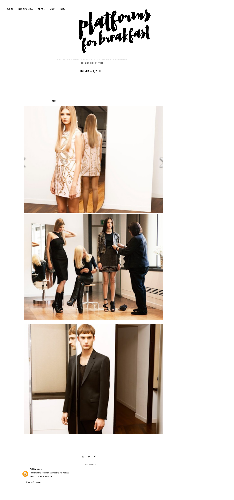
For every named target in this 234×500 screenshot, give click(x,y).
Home (62, 8)
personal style (25, 8)
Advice (41, 8)
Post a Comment (33, 482)
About (10, 8)
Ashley (33, 469)
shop (52, 8)
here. (55, 101)
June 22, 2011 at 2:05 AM (41, 476)
